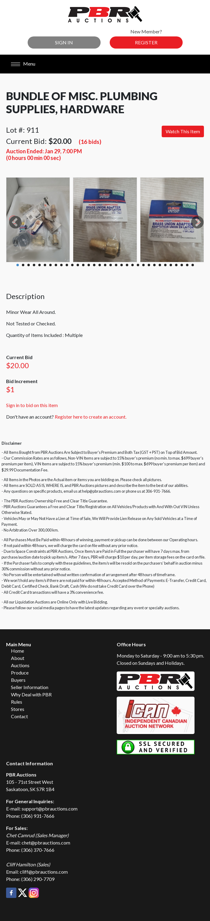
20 (121, 265)
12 (78, 265)
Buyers (18, 680)
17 (105, 265)
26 (154, 265)
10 (67, 265)
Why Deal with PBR (31, 694)
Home (17, 651)
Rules (16, 702)
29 (171, 265)
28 (165, 265)
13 (83, 265)
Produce (20, 672)
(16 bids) (90, 141)
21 (127, 265)
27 (160, 265)
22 (132, 265)
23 (138, 265)
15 (94, 265)
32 (187, 265)
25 (149, 265)
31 (182, 265)
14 (89, 265)
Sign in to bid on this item (32, 405)
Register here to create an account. (90, 417)
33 (192, 265)
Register (146, 42)
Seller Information (29, 687)
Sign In (64, 42)
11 (72, 265)
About (17, 658)
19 (116, 265)
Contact (19, 716)
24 (143, 265)
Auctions (20, 665)
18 (110, 265)
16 (99, 265)
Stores (17, 709)
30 (176, 265)
